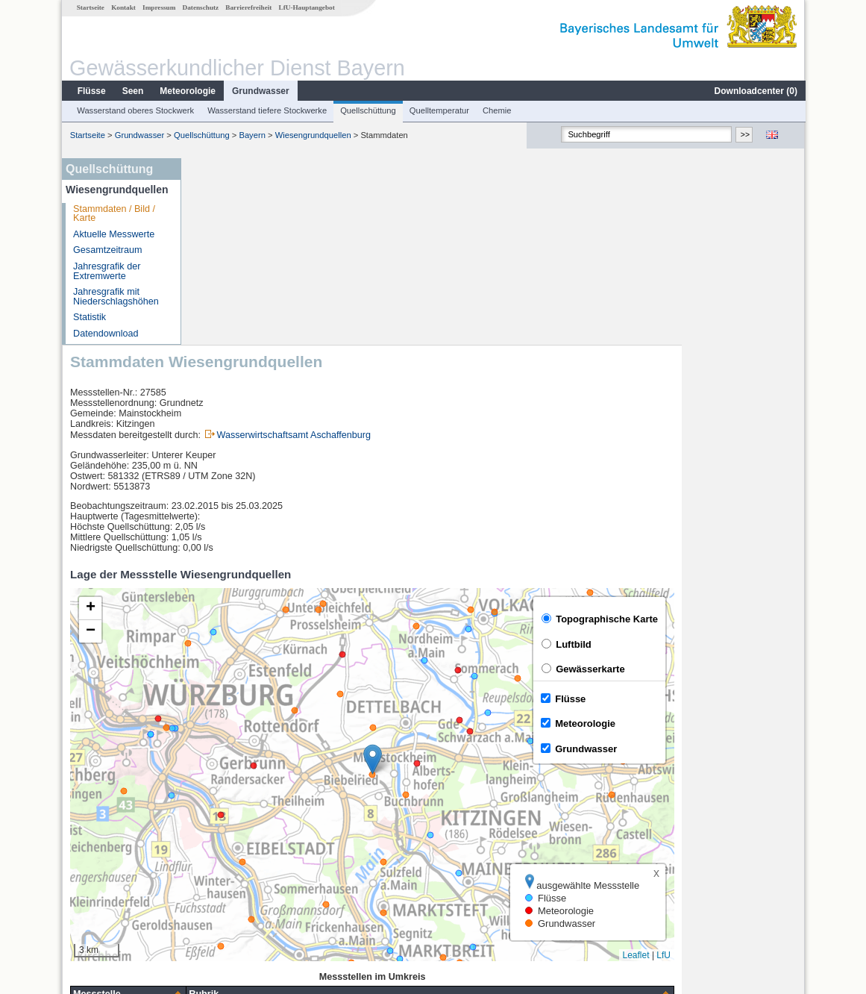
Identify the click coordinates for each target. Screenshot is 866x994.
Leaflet (758, 768)
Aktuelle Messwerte (113, 234)
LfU (786, 768)
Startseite (90, 7)
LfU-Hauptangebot (306, 7)
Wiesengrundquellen (312, 135)
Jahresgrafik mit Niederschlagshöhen (115, 297)
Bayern (251, 135)
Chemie (496, 110)
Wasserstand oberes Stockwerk (134, 110)
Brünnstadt (224, 856)
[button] (495, 572)
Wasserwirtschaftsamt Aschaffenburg (416, 248)
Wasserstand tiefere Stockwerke (266, 110)
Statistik (88, 317)
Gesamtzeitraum (106, 250)
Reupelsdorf (227, 873)
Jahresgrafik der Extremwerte (105, 271)
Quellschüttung (367, 110)
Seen (132, 91)
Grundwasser (260, 91)
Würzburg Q (227, 840)
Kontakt (122, 7)
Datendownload (105, 333)
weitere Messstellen (253, 889)
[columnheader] (251, 808)
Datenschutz (200, 7)
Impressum (158, 7)
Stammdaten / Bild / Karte (113, 214)
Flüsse (91, 91)
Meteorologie (187, 91)
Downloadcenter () (755, 91)
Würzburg (222, 824)
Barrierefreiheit (248, 7)
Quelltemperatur (438, 110)
